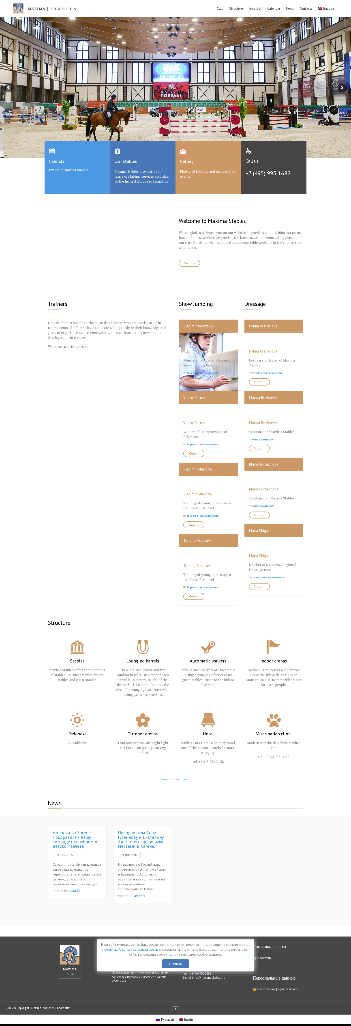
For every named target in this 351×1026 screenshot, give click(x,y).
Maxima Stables (41, 1008)
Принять (175, 964)
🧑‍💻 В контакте (262, 958)
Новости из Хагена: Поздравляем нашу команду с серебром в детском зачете (75, 839)
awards (74, 891)
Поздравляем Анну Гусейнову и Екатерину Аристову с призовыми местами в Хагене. (141, 839)
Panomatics (63, 1008)
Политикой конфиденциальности (130, 949)
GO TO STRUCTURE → (180, 779)
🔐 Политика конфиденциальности (276, 989)
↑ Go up (164, 779)
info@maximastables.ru (208, 977)
